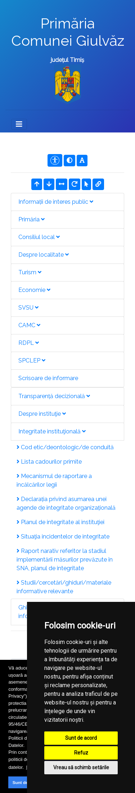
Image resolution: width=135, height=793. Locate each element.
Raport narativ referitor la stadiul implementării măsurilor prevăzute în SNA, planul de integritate (65, 560)
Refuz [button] (81, 753)
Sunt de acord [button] (27, 782)
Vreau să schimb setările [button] (81, 767)
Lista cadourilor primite (49, 461)
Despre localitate (43, 254)
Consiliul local (39, 237)
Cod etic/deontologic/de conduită (65, 447)
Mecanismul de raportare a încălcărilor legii (54, 480)
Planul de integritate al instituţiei (60, 522)
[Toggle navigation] (19, 124)
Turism (29, 272)
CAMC (29, 325)
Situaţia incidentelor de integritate (63, 536)
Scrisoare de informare (48, 378)
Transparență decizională (54, 396)
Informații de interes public (55, 201)
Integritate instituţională (52, 431)
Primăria (31, 219)
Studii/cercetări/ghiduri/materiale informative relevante (64, 587)
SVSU (28, 307)
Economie (34, 290)
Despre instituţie (42, 413)
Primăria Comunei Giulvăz (67, 32)
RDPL (28, 342)
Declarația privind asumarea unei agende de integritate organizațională (66, 503)
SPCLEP (31, 360)
